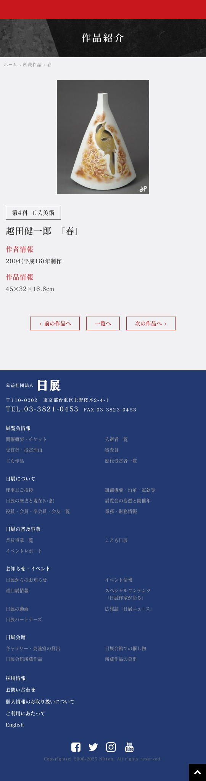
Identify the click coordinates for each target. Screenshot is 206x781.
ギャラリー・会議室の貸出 (33, 648)
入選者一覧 (116, 439)
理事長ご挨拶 (19, 490)
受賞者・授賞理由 (24, 450)
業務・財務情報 (121, 511)
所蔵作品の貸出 (121, 659)
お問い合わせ (20, 689)
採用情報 (16, 677)
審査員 (112, 450)
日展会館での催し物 (125, 648)
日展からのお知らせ (26, 580)
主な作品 (15, 461)
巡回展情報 (17, 590)
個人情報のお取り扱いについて (40, 701)
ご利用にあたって (25, 713)
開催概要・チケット (26, 439)
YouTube (129, 747)
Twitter (93, 747)
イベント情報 (118, 580)
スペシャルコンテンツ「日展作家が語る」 (128, 594)
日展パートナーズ (24, 619)
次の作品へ (148, 323)
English (15, 724)
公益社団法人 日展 (29, 10)
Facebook (75, 747)
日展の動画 (17, 609)
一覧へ (103, 323)
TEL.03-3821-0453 (42, 409)
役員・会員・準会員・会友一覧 (38, 511)
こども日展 (116, 540)
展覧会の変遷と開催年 (128, 500)
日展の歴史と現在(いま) (30, 500)
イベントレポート (24, 551)
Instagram (111, 747)
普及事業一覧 (19, 540)
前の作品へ (57, 323)
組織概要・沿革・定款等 (130, 490)
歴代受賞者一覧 (121, 461)
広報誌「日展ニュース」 (129, 609)
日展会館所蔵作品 (24, 659)
